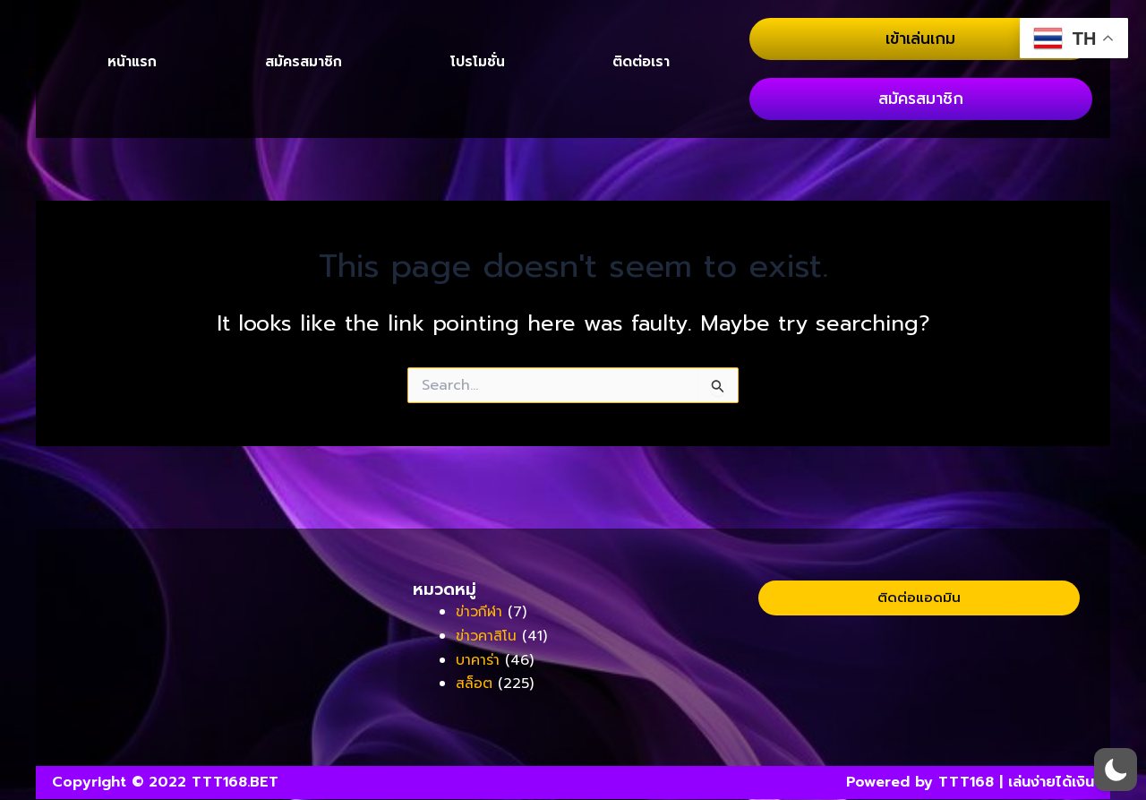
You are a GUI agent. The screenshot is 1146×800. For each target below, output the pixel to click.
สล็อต (474, 684)
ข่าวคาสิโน (487, 637)
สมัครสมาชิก (303, 131)
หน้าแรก (132, 131)
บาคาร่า (479, 660)
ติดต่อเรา (641, 131)
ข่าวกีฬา (481, 613)
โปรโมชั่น (477, 131)
